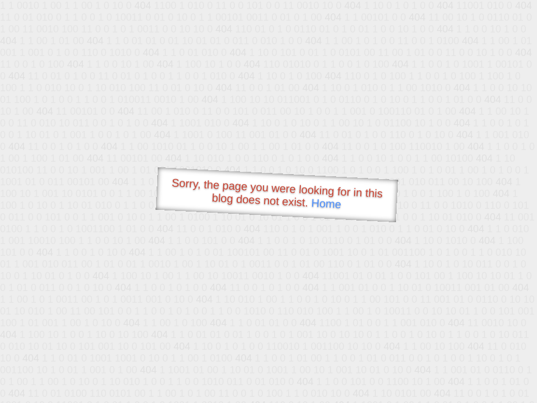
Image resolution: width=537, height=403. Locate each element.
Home (326, 203)
